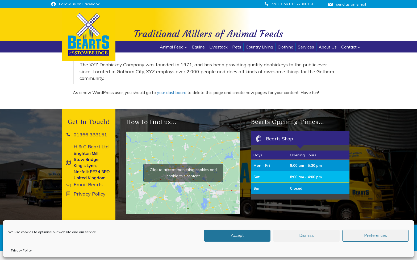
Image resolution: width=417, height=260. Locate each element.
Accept (237, 235)
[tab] (300, 138)
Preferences (375, 235)
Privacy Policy (21, 250)
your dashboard (171, 92)
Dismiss (306, 235)
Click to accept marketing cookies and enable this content (183, 172)
